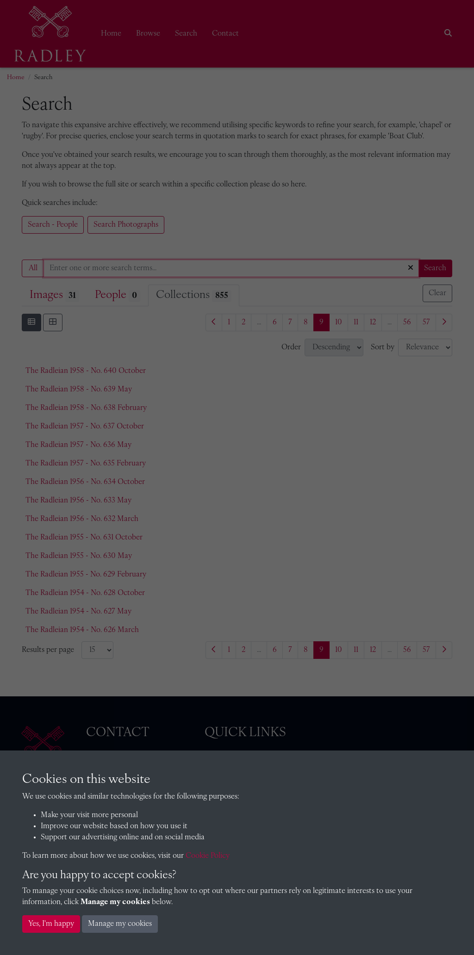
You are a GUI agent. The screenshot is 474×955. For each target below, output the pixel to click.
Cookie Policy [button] (208, 856)
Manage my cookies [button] (120, 924)
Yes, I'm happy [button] (51, 924)
